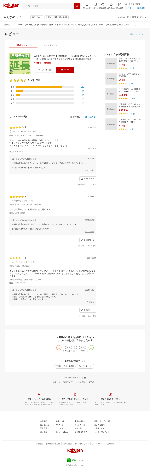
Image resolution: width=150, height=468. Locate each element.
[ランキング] (60, 428)
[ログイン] (129, 7)
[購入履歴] (119, 6)
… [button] (14, 25)
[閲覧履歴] (102, 6)
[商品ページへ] (137, 34)
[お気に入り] (111, 6)
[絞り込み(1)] (89, 117)
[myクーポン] (60, 425)
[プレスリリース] (98, 444)
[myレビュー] (36, 17)
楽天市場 (7, 25)
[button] (95, 6)
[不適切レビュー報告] (87, 184)
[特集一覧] (78, 428)
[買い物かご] (44, 425)
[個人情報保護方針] (53, 444)
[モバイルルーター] (85, 366)
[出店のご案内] (99, 425)
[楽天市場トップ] (81, 421)
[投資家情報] (67, 444)
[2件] (83, 95)
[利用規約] (82, 382)
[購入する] (65, 70)
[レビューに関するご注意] (75, 378)
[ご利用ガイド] (99, 428)
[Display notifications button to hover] (87, 6)
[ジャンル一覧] (123, 17)
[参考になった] (87, 178)
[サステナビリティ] (82, 444)
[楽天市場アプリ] (81, 432)
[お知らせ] (95, 6)
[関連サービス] (139, 17)
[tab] (23, 45)
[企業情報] (39, 444)
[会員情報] (43, 421)
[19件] (82, 87)
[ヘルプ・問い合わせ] (102, 432)
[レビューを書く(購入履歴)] (57, 17)
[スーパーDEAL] (62, 432)
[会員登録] (141, 7)
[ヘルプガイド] (92, 382)
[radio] (66, 347)
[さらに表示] (91, 148)
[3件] (83, 91)
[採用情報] (110, 444)
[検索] (77, 6)
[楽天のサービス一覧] (102, 421)
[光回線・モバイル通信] (65, 366)
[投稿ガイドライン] (70, 382)
